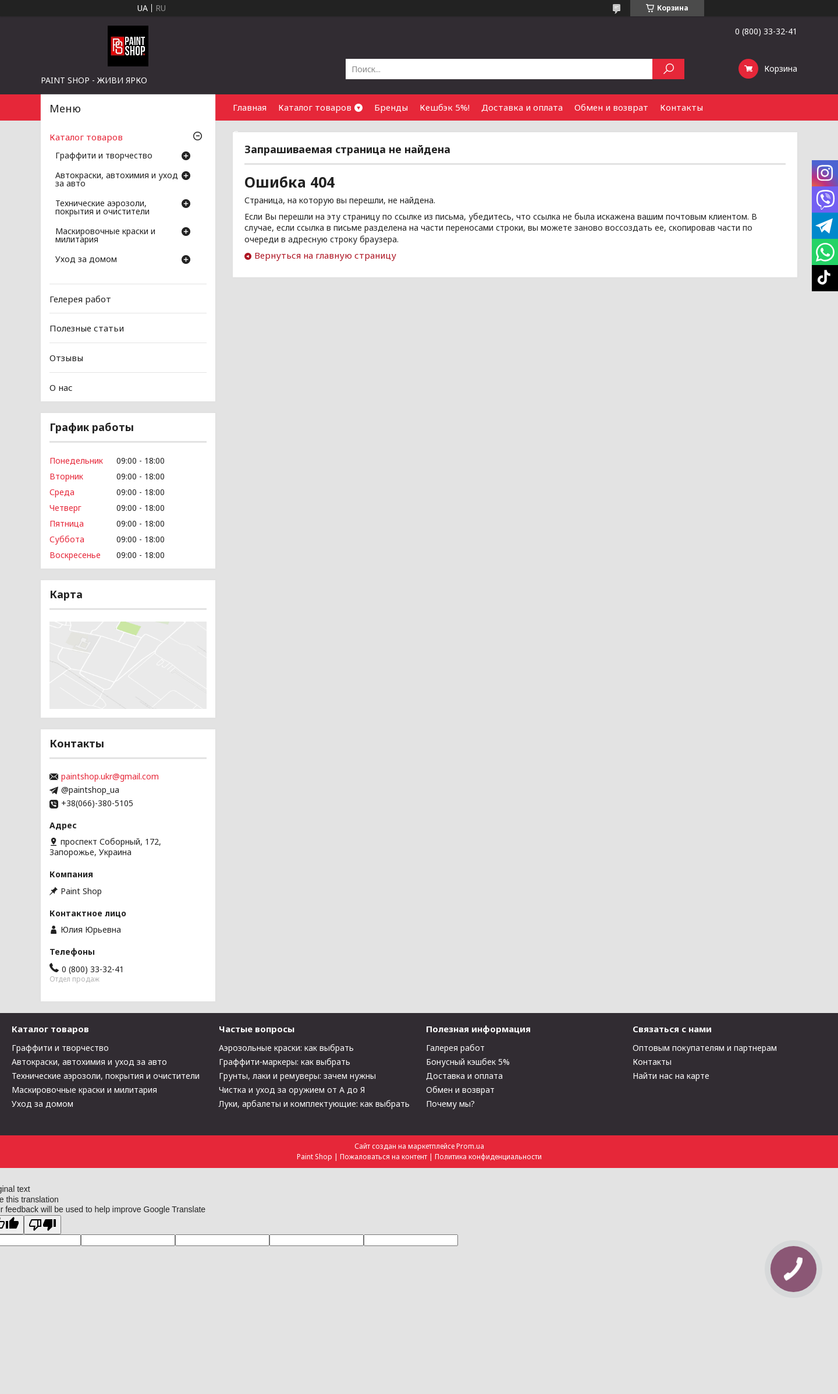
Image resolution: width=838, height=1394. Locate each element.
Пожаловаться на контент (383, 1157)
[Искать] (668, 69)
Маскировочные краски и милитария (105, 236)
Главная (250, 107)
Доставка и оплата (522, 107)
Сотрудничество (269, 133)
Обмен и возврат (611, 107)
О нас (61, 387)
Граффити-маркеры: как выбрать (284, 1061)
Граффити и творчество (103, 156)
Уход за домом (86, 259)
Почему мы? (450, 1103)
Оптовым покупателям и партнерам (705, 1047)
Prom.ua (470, 1146)
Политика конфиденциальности (488, 1157)
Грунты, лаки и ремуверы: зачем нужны (297, 1075)
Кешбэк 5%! (445, 107)
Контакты (681, 107)
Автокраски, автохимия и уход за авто (116, 180)
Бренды (391, 107)
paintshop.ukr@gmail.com (110, 776)
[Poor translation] (42, 1224)
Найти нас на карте (671, 1075)
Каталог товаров (314, 107)
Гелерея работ (80, 299)
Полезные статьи (86, 328)
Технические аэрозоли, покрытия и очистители (102, 208)
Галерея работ (455, 1047)
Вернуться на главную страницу (325, 255)
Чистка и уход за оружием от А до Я (292, 1089)
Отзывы (66, 358)
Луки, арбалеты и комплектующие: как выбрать (314, 1103)
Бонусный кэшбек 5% (468, 1061)
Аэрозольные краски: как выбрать (286, 1047)
